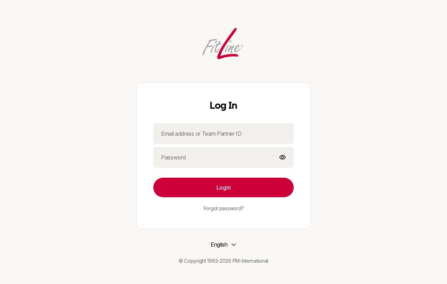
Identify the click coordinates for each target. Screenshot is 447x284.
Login (223, 187)
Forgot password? (224, 208)
